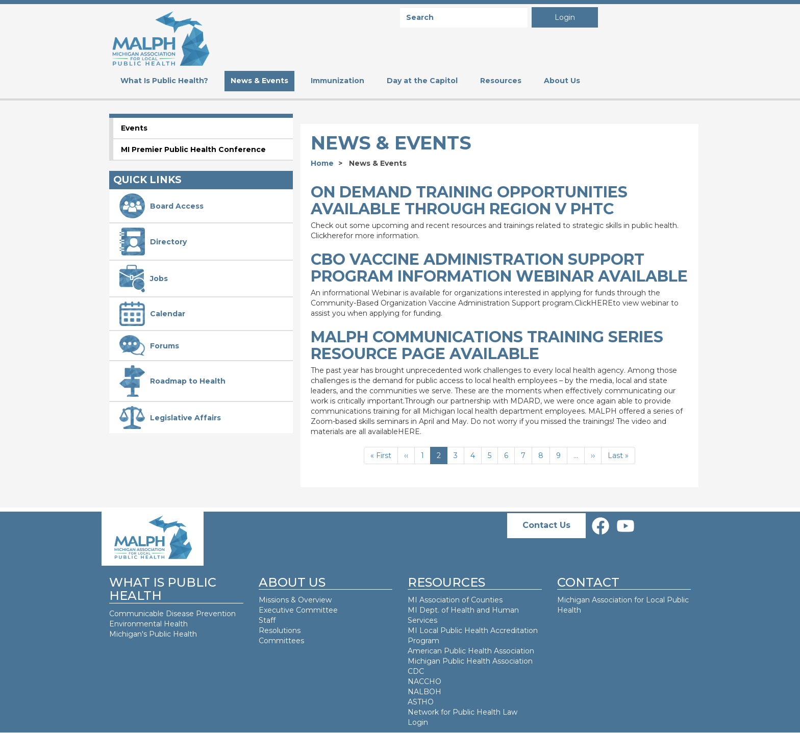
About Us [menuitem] (562, 80)
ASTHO (421, 701)
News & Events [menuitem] (259, 80)
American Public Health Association (471, 650)
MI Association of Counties (455, 599)
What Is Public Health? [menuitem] (164, 80)
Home (322, 163)
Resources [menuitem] (500, 80)
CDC (416, 671)
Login (565, 17)
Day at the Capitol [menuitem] (422, 80)
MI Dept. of (429, 610)
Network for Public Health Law (462, 712)
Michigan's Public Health (154, 634)
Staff (267, 620)
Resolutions (280, 630)
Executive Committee (298, 610)
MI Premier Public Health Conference (193, 149)
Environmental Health (148, 623)
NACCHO (424, 681)
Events (134, 128)
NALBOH (424, 691)
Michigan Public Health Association (470, 661)
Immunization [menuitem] (337, 80)
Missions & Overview (295, 599)
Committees (281, 640)
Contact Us (546, 525)
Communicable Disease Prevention (172, 613)
